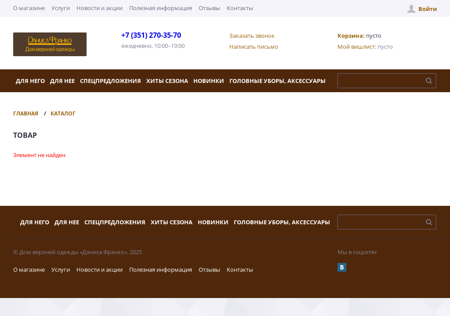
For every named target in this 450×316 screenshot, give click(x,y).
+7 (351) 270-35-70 (151, 35)
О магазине (29, 8)
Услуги (60, 8)
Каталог (63, 113)
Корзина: (351, 36)
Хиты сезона (167, 81)
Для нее (62, 81)
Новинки (208, 81)
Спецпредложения (110, 81)
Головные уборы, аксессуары (277, 81)
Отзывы (209, 8)
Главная (25, 113)
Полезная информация (160, 8)
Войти (427, 9)
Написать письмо (253, 46)
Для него (30, 81)
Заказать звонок (252, 36)
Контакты (240, 8)
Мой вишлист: (357, 46)
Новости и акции (99, 8)
